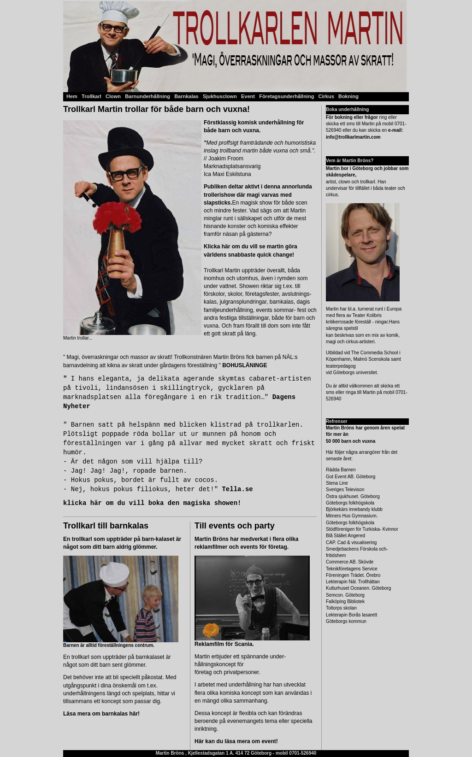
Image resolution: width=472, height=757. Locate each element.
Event (248, 96)
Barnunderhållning (147, 96)
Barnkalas (186, 96)
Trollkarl (90, 96)
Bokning (348, 96)
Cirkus (326, 96)
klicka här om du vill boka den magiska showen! (152, 503)
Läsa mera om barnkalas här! (101, 713)
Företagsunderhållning (287, 96)
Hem (71, 96)
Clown (113, 96)
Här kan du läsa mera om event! (236, 741)
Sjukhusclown (220, 96)
